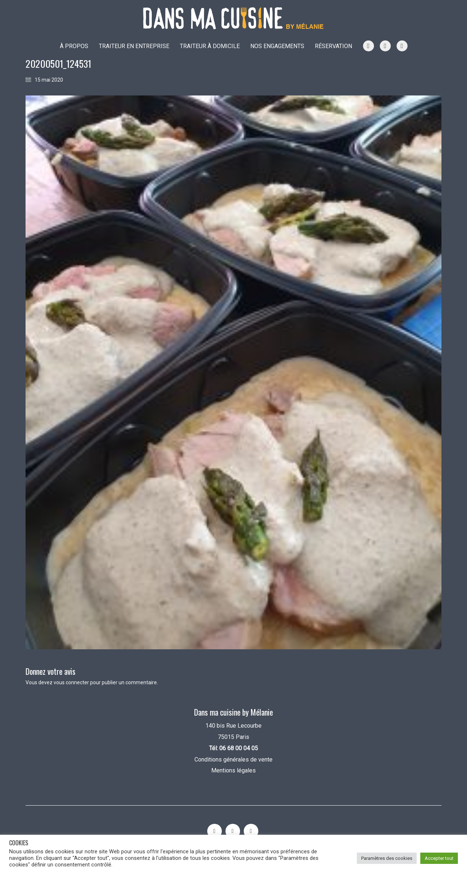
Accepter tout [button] (439, 858)
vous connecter (71, 682)
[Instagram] (214, 831)
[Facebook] (251, 831)
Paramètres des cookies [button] (386, 858)
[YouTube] (232, 831)
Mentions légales (233, 770)
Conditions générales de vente (233, 759)
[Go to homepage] (233, 18)
